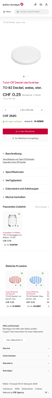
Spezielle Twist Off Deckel (14, 162)
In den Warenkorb (25, 131)
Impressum (8, 389)
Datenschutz (27, 389)
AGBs (17, 389)
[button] (24, 76)
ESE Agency (18, 393)
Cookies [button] (38, 389)
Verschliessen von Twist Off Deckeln (18, 159)
